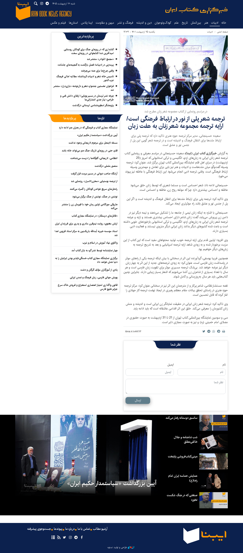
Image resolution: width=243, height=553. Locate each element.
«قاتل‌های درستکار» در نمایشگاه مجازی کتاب (95, 216)
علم (176, 22)
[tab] (101, 118)
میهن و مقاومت (105, 22)
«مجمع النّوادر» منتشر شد (100, 59)
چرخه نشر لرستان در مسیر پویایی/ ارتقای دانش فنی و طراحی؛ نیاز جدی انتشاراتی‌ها (87, 98)
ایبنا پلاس (87, 22)
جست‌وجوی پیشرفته (39, 529)
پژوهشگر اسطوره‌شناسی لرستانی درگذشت (93, 105)
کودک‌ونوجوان (163, 22)
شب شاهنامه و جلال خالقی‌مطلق (185, 439)
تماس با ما (84, 529)
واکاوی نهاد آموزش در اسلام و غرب (100, 243)
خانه (223, 22)
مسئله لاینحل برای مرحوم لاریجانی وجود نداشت (93, 143)
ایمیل (170, 364)
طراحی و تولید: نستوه (121, 547)
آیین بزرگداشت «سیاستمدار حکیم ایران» (97, 135)
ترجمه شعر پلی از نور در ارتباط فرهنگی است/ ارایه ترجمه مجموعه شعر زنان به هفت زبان (175, 122)
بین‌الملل (196, 22)
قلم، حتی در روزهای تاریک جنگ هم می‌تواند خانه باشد (90, 151)
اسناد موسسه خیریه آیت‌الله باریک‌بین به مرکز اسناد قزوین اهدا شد (86, 233)
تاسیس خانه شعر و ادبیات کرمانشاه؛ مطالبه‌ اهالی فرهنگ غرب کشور (85, 78)
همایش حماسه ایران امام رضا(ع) (182, 478)
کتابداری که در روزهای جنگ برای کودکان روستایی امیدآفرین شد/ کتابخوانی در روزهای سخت (89, 51)
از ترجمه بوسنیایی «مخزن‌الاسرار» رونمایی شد (94, 181)
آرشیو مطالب (100, 529)
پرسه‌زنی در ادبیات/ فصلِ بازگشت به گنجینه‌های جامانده (86, 65)
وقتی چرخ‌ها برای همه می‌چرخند (97, 71)
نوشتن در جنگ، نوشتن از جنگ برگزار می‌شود (95, 197)
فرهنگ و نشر (125, 22)
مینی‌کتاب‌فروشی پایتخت (182, 456)
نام (224, 364)
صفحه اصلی (222, 32)
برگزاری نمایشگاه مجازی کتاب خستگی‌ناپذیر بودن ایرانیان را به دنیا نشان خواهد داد (86, 260)
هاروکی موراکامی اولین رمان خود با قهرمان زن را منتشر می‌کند (90, 206)
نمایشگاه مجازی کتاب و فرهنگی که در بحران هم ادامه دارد (88, 128)
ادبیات (214, 22)
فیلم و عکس (58, 22)
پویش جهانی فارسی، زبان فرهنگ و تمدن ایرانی (94, 277)
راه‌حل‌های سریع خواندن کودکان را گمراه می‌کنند (94, 189)
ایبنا (196, 10)
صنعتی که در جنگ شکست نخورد (182, 497)
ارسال (138, 400)
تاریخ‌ (185, 22)
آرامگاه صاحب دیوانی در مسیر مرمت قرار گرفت (94, 174)
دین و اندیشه (144, 22)
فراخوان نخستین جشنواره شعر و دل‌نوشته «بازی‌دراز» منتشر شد (83, 88)
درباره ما (70, 529)
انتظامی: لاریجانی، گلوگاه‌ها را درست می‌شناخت (94, 158)
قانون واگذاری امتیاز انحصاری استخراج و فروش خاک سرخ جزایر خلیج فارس (88, 287)
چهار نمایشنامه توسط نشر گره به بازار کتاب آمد (94, 250)
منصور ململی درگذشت (106, 166)
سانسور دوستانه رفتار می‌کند (181, 417)
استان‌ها (73, 22)
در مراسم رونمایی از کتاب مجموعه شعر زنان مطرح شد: (175, 111)
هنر (206, 22)
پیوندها (58, 529)
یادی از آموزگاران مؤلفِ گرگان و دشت (99, 270)
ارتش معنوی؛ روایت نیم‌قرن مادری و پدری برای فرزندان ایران (86, 224)
